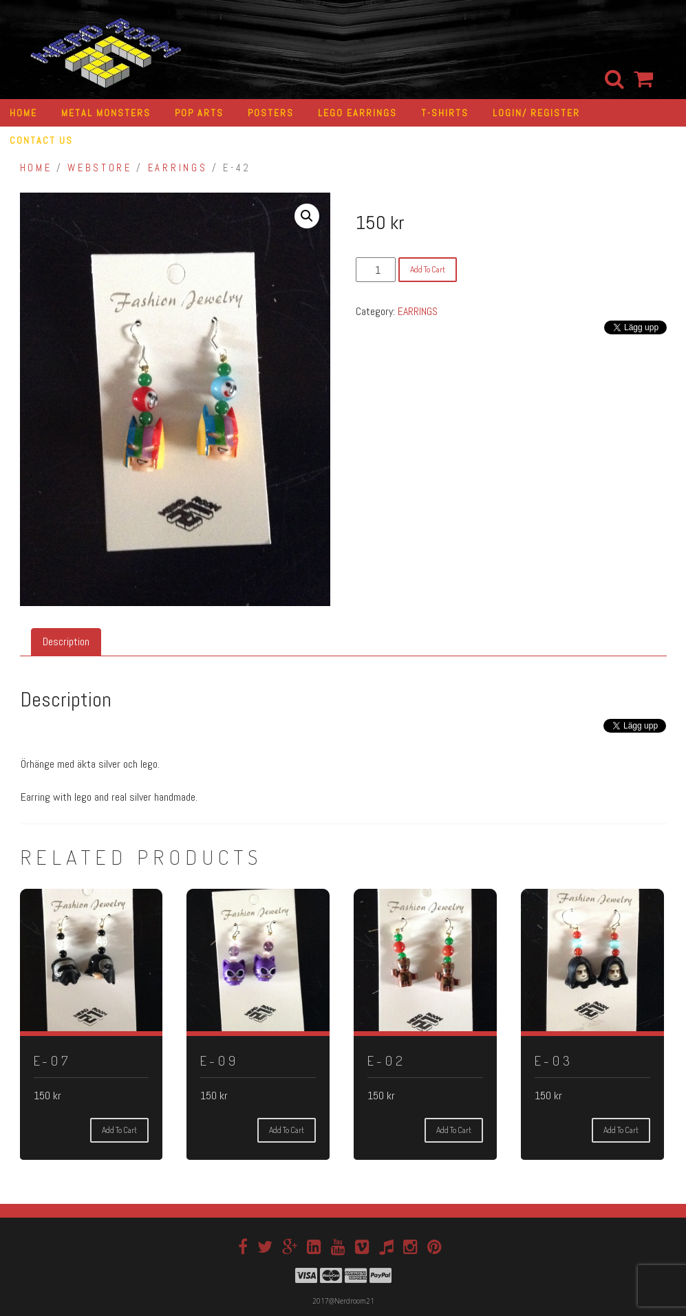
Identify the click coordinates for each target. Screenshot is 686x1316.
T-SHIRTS (445, 113)
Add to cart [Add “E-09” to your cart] (286, 1130)
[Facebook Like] (591, 737)
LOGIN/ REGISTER (536, 113)
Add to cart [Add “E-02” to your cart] (453, 1130)
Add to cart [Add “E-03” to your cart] (621, 1130)
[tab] (66, 642)
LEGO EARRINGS (357, 113)
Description (66, 641)
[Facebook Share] (596, 737)
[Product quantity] (376, 269)
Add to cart (427, 269)
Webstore (99, 168)
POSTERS (271, 113)
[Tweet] (601, 730)
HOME (23, 113)
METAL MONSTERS (106, 113)
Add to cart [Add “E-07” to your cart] (119, 1130)
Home (36, 168)
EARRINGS (177, 168)
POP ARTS (199, 113)
